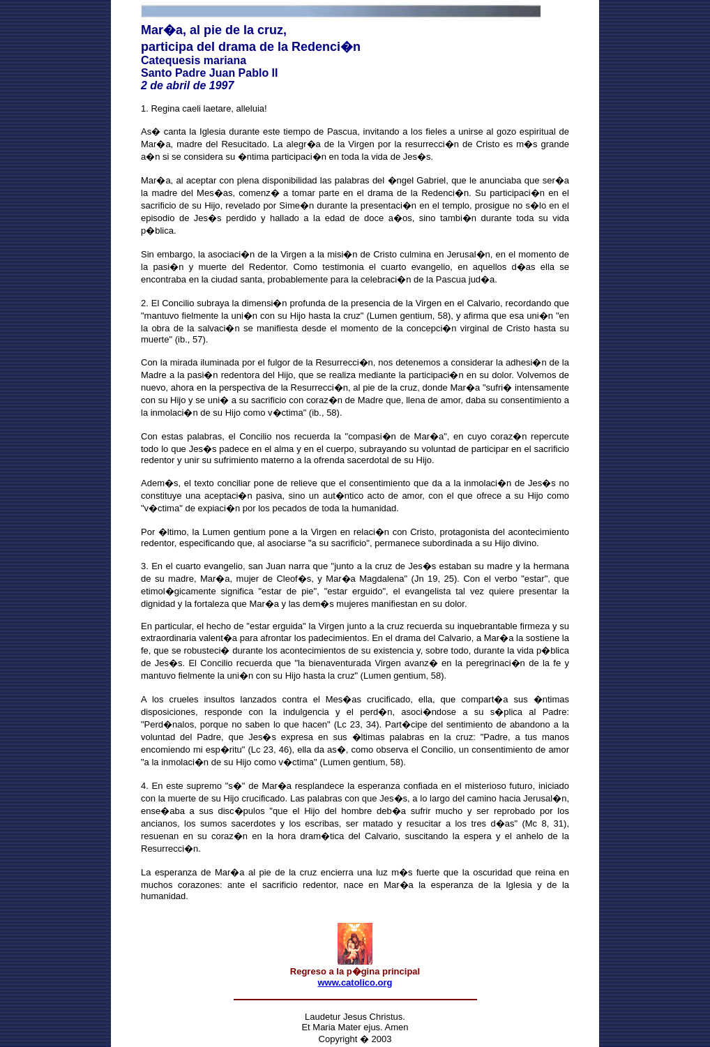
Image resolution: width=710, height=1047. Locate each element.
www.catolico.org (354, 982)
